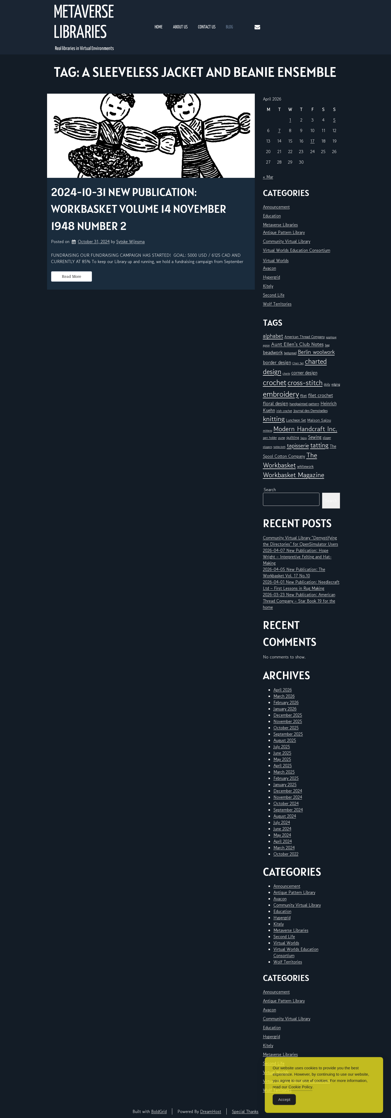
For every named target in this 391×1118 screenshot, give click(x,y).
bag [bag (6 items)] (327, 345)
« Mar (268, 177)
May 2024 (282, 835)
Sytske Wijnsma (130, 241)
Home (159, 27)
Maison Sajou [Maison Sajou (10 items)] (319, 420)
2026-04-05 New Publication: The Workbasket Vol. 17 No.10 (294, 572)
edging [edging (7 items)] (336, 384)
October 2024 (286, 803)
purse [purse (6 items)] (281, 437)
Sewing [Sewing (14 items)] (315, 437)
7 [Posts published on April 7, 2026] (279, 130)
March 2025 (284, 772)
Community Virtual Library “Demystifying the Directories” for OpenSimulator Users (300, 541)
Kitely (268, 286)
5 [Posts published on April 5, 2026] (334, 120)
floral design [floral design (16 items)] (275, 403)
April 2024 (282, 841)
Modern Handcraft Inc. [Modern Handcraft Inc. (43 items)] (305, 429)
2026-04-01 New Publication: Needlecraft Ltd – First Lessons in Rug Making (301, 585)
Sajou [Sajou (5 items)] (303, 438)
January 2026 (285, 709)
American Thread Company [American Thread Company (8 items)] (305, 336)
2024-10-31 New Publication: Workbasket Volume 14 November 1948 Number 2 (138, 209)
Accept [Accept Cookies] (284, 1108)
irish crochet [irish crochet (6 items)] (284, 411)
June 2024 (282, 828)
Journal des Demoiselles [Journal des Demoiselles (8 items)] (310, 410)
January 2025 (285, 784)
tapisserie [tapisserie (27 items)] (298, 445)
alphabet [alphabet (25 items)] (273, 336)
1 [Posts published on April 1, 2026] (290, 120)
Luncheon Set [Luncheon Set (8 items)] (296, 420)
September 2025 (288, 734)
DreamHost (210, 1111)
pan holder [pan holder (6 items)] (270, 437)
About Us (180, 27)
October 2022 (285, 854)
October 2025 (286, 727)
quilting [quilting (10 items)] (292, 437)
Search (270, 489)
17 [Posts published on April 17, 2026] (312, 141)
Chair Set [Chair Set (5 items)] (298, 363)
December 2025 (287, 715)
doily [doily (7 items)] (327, 384)
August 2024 (284, 816)
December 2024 (287, 791)
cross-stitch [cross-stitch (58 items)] (305, 382)
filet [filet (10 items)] (303, 395)
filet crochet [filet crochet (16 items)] (320, 395)
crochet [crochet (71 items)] (274, 382)
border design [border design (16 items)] (277, 362)
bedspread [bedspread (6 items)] (290, 353)
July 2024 (281, 822)
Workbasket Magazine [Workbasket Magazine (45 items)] (293, 475)
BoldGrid (159, 1111)
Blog (229, 27)
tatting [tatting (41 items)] (319, 445)
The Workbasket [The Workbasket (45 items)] (290, 460)
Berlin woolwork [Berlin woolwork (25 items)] (316, 352)
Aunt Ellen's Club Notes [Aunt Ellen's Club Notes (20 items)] (297, 344)
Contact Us (206, 27)
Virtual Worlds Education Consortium (296, 250)
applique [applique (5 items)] (331, 337)
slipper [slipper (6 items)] (327, 437)
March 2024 (284, 847)
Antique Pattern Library (284, 232)
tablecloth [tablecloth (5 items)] (279, 447)
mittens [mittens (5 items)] (267, 430)
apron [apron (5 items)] (266, 345)
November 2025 (287, 721)
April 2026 (282, 690)
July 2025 (281, 746)
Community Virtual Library (286, 241)
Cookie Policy (300, 1095)
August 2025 (284, 740)
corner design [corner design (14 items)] (304, 372)
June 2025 (282, 753)
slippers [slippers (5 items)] (267, 447)
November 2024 (287, 797)
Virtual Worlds (276, 260)
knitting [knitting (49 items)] (274, 419)
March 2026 (284, 696)
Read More (71, 276)
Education (272, 216)
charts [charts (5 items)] (286, 373)
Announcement (276, 207)
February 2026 (286, 702)
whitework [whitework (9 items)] (305, 466)
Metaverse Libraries (84, 23)
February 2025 (286, 778)
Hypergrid (271, 277)
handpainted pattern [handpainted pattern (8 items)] (304, 403)
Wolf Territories (277, 304)
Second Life (274, 295)
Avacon (269, 268)
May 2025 (282, 759)
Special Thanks (245, 1111)
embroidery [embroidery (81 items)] (281, 393)
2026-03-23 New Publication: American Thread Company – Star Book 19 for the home (299, 600)
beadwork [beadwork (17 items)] (273, 352)
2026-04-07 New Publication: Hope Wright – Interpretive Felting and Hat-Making (297, 556)
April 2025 (282, 765)
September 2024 (288, 810)
